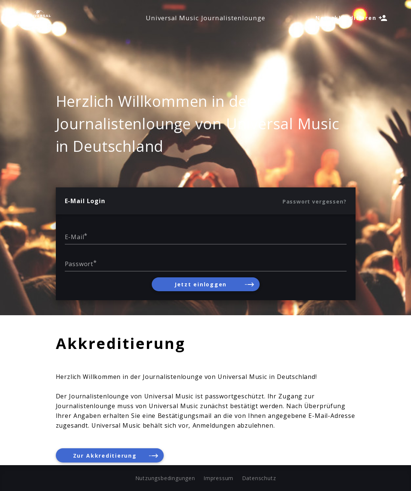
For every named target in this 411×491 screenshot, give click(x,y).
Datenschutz (259, 478)
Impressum (218, 478)
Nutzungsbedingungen (165, 478)
